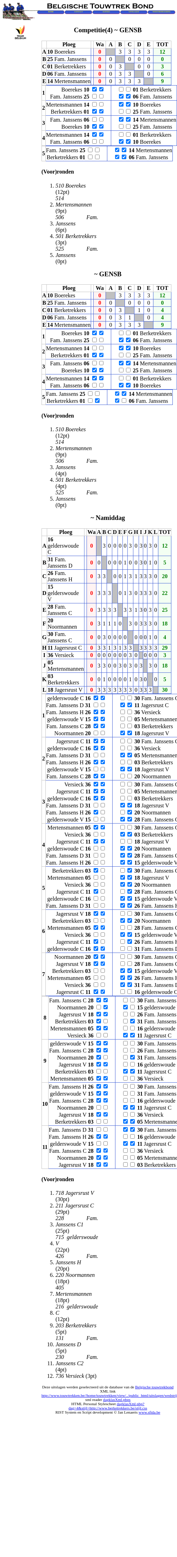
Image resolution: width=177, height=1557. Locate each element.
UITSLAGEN (134, 12)
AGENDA (106, 12)
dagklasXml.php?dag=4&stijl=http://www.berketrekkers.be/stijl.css (108, 1406)
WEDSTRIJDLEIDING (161, 12)
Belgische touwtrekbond (154, 1387)
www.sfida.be (149, 1412)
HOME (50, 12)
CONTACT (78, 12)
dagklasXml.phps (117, 1399)
